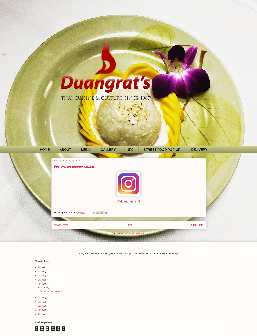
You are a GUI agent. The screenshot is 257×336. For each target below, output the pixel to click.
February (45, 287)
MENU (86, 149)
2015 (40, 302)
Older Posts (196, 225)
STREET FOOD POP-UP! (162, 149)
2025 (40, 271)
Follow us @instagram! (74, 167)
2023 (40, 280)
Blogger (175, 253)
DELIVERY (199, 149)
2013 (40, 310)
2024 (40, 275)
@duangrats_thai (128, 201)
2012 (40, 314)
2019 (40, 284)
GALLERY (108, 149)
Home (129, 225)
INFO (130, 149)
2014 (40, 306)
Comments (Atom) (135, 233)
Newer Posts (61, 225)
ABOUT (65, 149)
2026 (40, 267)
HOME (45, 149)
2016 (40, 297)
